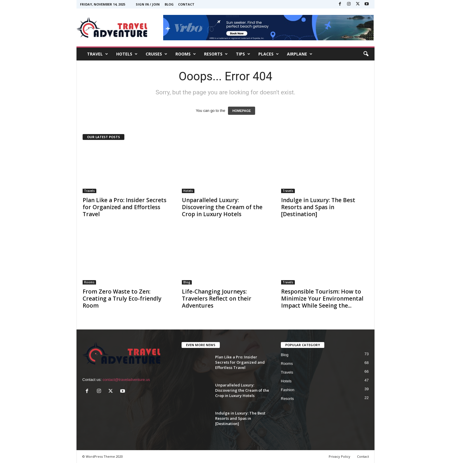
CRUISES (156, 54)
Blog (169, 4)
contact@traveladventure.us (126, 379)
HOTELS (126, 54)
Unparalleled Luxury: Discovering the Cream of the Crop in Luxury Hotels (222, 207)
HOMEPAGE (241, 110)
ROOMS (185, 54)
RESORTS (216, 54)
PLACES (268, 54)
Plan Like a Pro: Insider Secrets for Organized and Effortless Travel (124, 207)
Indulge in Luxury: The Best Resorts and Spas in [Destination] (318, 207)
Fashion (287, 390)
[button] (365, 54)
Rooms (89, 282)
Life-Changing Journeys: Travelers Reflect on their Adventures (216, 298)
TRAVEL (97, 54)
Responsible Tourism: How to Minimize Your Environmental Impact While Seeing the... (322, 298)
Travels (89, 191)
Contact (186, 4)
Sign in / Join (148, 4)
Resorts (287, 398)
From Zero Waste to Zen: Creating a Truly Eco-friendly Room (122, 298)
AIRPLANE (299, 54)
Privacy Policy (339, 456)
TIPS (243, 54)
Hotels (188, 191)
